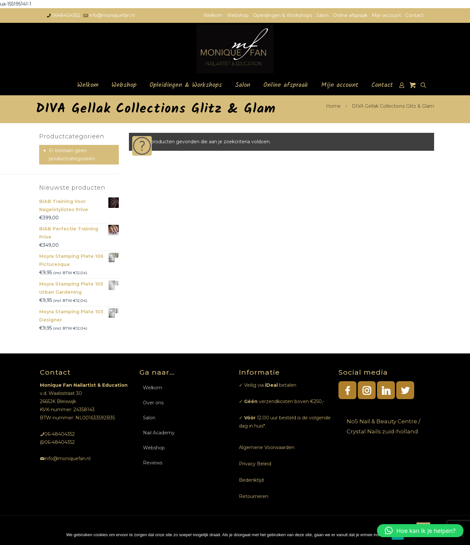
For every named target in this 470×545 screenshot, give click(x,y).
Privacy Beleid (255, 464)
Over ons (153, 403)
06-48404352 (59, 434)
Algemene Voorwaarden (266, 447)
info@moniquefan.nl (67, 458)
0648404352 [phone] (66, 15)
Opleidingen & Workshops (282, 15)
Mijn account (386, 15)
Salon (322, 15)
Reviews (152, 463)
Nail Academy (159, 433)
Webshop (238, 15)
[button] (420, 530)
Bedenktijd (251, 480)
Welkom (213, 15)
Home (333, 106)
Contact (414, 15)
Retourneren (253, 496)
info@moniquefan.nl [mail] (112, 15)
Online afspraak (350, 15)
